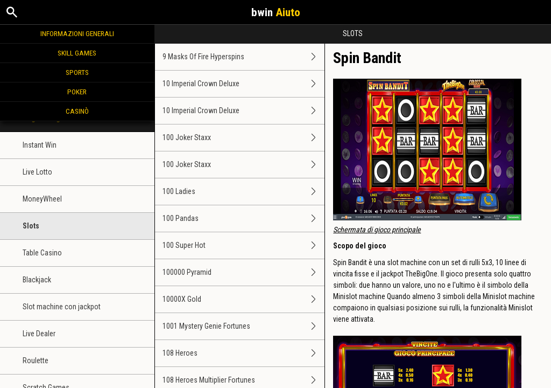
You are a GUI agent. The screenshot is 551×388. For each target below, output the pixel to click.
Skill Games (77, 52)
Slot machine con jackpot (62, 306)
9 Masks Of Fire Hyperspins (244, 57)
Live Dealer (39, 333)
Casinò (77, 111)
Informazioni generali (77, 33)
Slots (31, 225)
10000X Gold (244, 299)
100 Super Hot (244, 245)
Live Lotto (37, 172)
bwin (275, 12)
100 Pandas (244, 218)
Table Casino (42, 252)
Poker (77, 91)
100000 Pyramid (244, 272)
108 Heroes (244, 353)
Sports (77, 72)
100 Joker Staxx (244, 137)
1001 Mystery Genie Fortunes (244, 326)
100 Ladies (244, 191)
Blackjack (37, 279)
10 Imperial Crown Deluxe (244, 84)
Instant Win (39, 145)
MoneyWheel (42, 199)
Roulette (35, 360)
